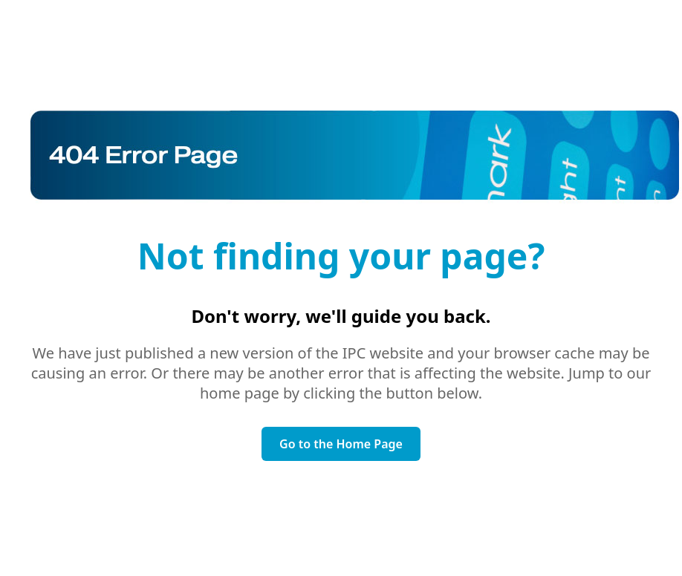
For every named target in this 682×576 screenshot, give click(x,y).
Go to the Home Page (341, 444)
